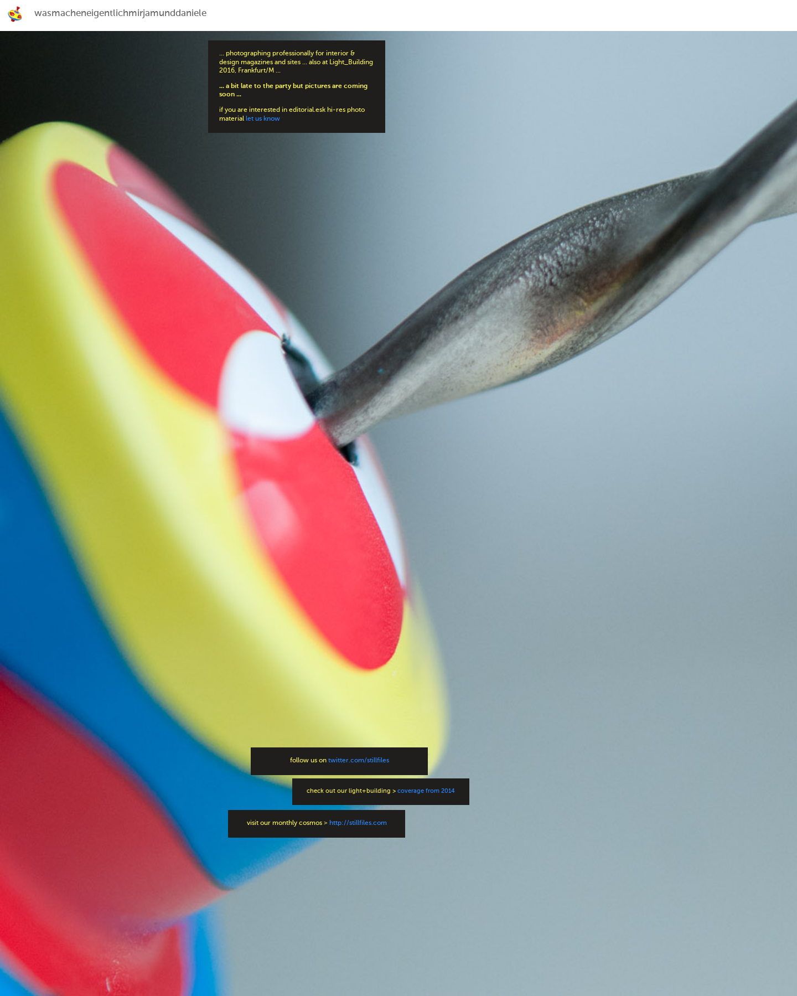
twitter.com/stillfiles (358, 760)
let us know (263, 119)
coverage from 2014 (426, 791)
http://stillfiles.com (358, 823)
